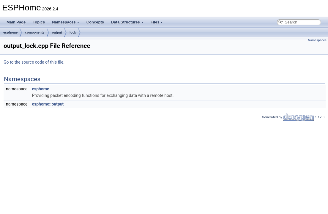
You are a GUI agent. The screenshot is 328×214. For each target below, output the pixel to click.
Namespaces (65, 22)
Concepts (95, 22)
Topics (39, 22)
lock (73, 32)
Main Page (16, 22)
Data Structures (127, 22)
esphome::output (48, 104)
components (34, 32)
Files (157, 22)
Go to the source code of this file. (34, 62)
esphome (10, 32)
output (57, 32)
